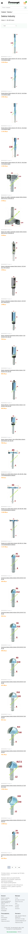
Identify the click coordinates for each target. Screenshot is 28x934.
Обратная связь (19, 922)
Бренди (17, 906)
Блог (16, 903)
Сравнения (3, 919)
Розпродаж (3, 910)
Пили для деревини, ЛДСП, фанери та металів (6, 903)
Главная (3, 12)
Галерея (17, 905)
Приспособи (4, 908)
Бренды (9, 12)
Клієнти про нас (19, 901)
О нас (16, 898)
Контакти (17, 908)
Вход (2, 915)
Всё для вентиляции (12, 931)
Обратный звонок (5, 921)
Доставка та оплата (20, 899)
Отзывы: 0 (9, 56)
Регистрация (4, 917)
